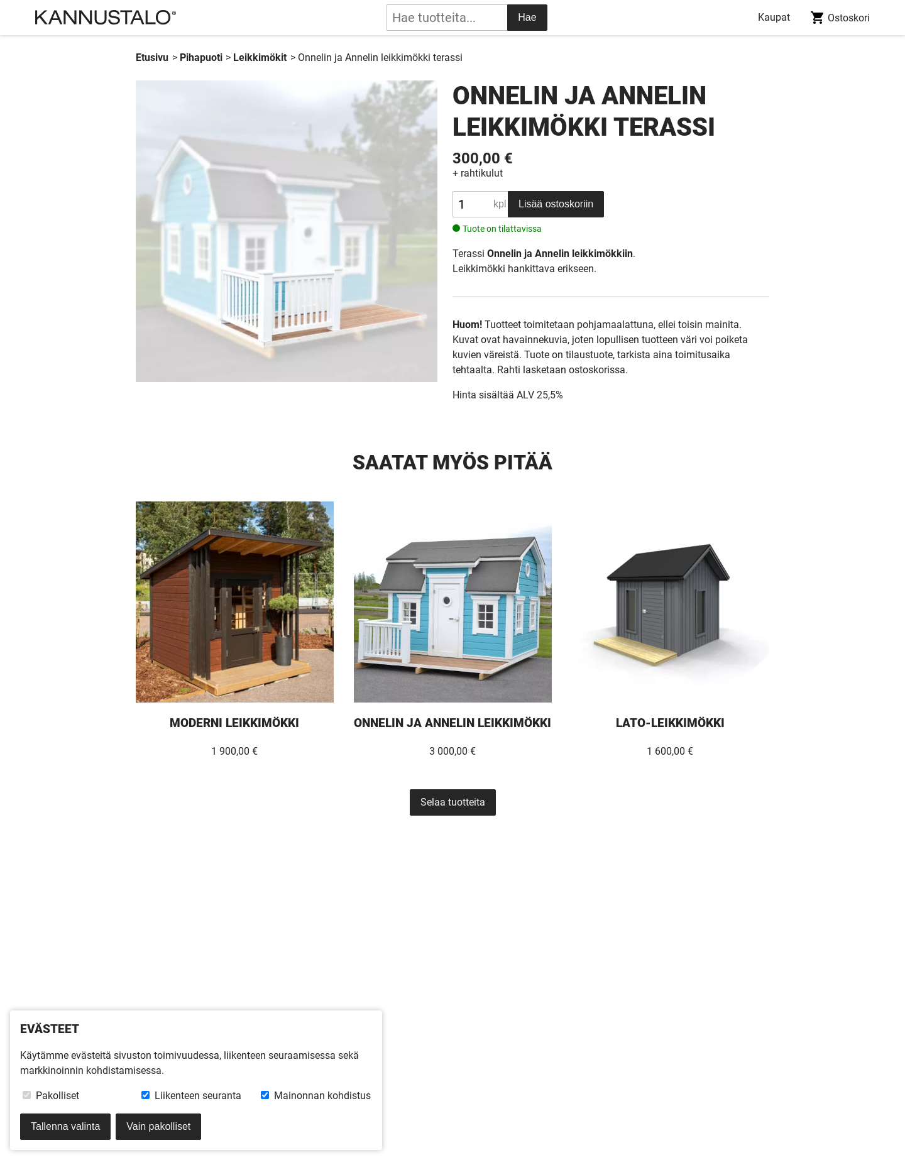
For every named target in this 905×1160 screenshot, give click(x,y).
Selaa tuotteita (452, 801)
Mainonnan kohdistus (316, 1096)
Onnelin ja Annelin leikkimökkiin (560, 254)
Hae (527, 17)
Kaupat (774, 17)
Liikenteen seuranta (191, 1096)
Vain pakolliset (158, 1126)
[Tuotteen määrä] (480, 204)
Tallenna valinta (65, 1126)
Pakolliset (51, 1096)
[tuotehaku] (447, 17)
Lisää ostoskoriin (555, 204)
